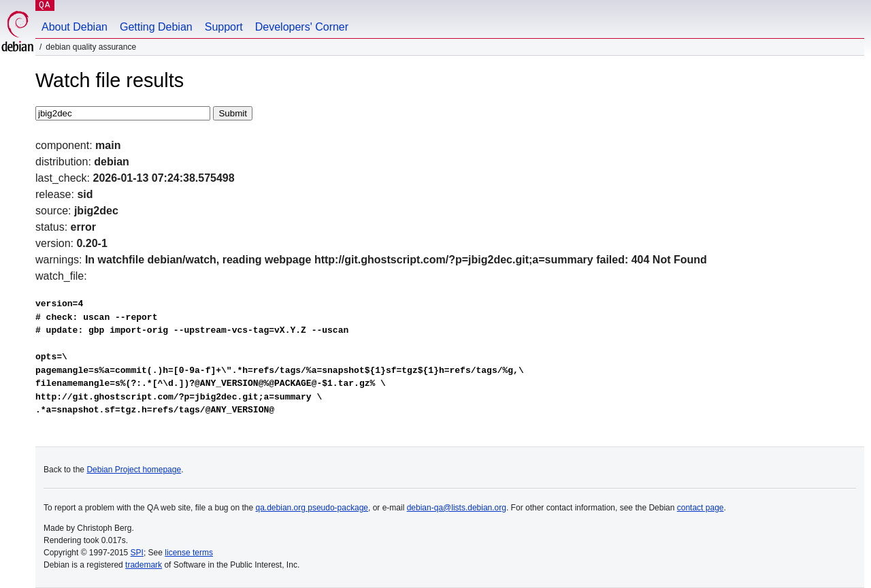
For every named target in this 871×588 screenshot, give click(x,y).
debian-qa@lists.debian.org (456, 507)
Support (224, 27)
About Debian (75, 27)
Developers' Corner (301, 27)
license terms (189, 552)
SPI (137, 552)
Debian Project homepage (133, 469)
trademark (143, 565)
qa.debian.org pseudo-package (312, 507)
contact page (700, 507)
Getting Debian (156, 27)
